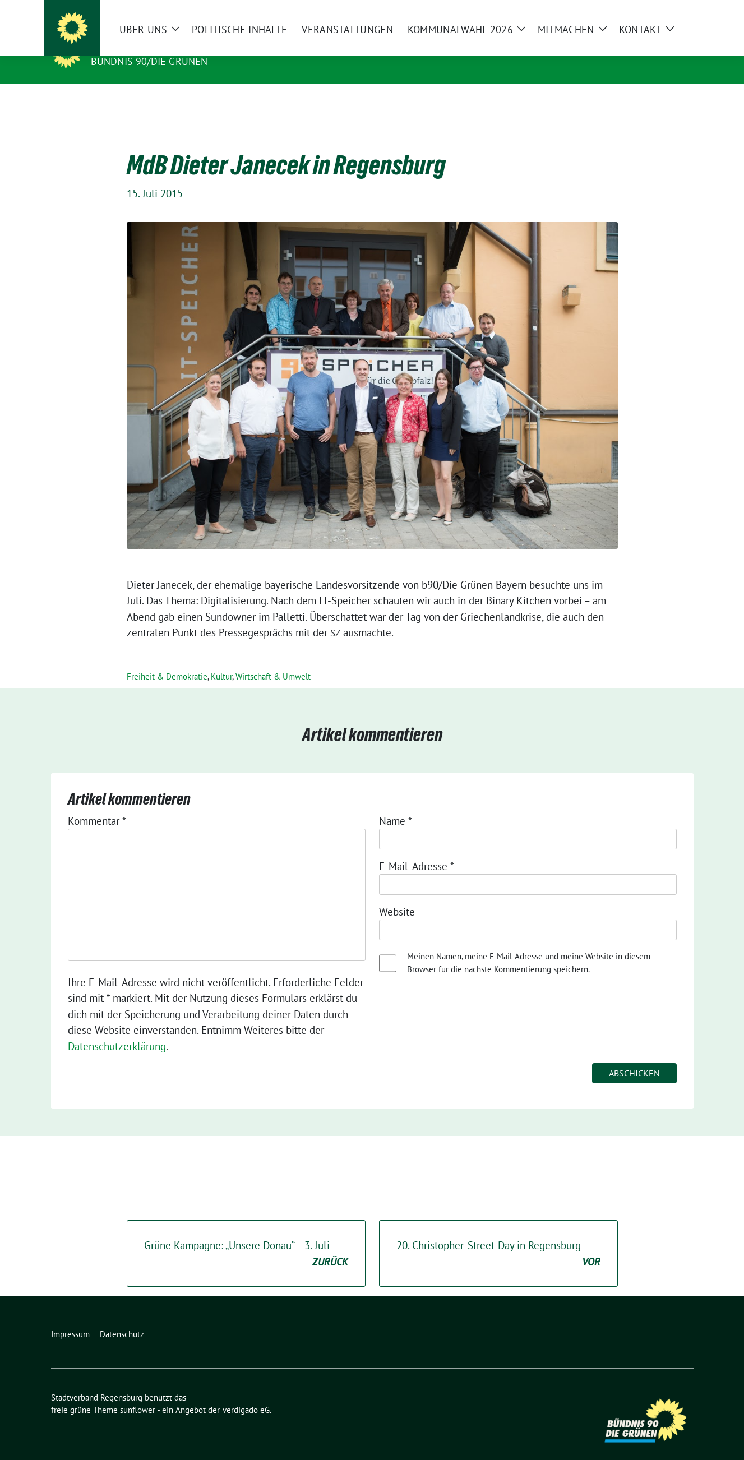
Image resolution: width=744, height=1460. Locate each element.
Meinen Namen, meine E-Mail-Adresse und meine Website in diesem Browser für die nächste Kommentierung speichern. (528, 945)
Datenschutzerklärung (117, 1029)
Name (395, 803)
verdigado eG (246, 1392)
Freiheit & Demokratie (167, 659)
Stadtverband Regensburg (173, 45)
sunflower (137, 1392)
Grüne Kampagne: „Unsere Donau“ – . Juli (246, 1236)
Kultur (221, 659)
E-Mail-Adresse (416, 849)
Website (397, 894)
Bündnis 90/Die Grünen (149, 61)
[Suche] (658, 11)
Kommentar (97, 803)
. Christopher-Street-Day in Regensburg (498, 1236)
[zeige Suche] (674, 11)
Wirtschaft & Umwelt (273, 659)
